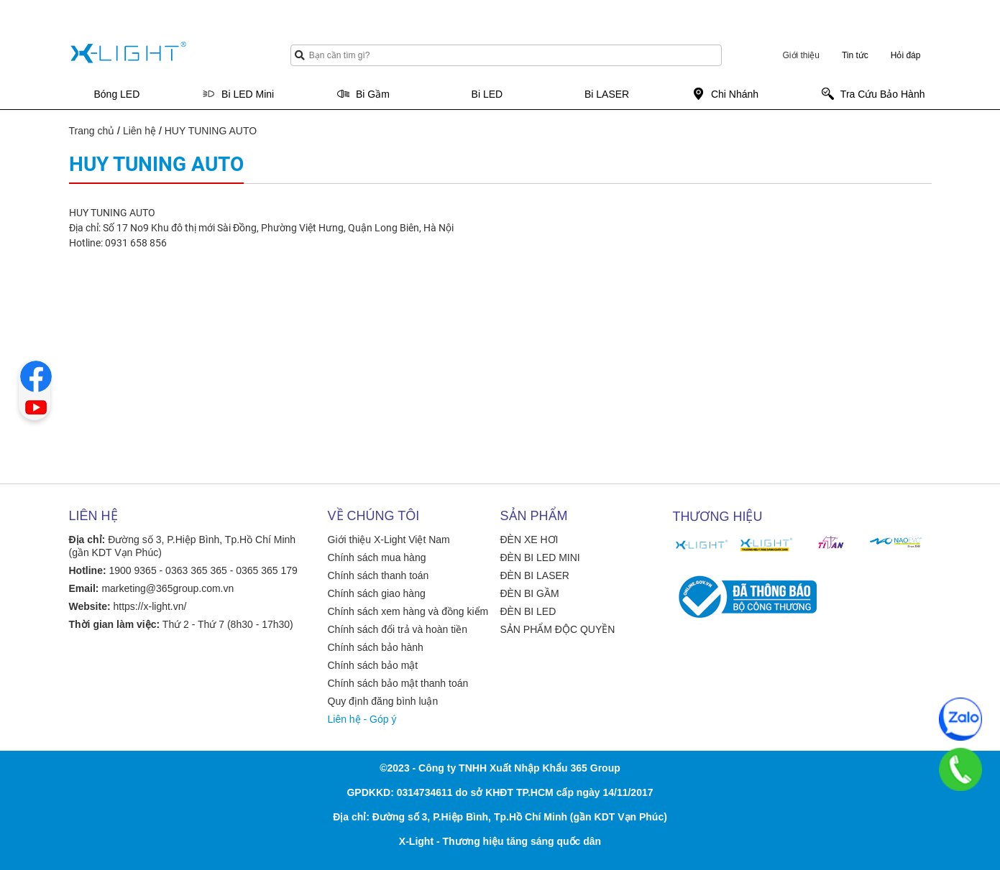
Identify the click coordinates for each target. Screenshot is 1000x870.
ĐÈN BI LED (528, 611)
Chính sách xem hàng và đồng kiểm (408, 611)
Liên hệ (139, 130)
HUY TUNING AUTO (211, 130)
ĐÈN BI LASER (534, 575)
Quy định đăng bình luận (383, 701)
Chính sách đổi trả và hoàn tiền (397, 629)
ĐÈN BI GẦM (529, 593)
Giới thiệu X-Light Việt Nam (389, 539)
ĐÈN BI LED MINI (540, 557)
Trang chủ (92, 130)
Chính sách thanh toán (378, 575)
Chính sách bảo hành (375, 647)
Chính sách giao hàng (377, 593)
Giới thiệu (801, 55)
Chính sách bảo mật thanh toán (398, 683)
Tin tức (855, 55)
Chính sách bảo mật (373, 665)
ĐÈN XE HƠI (529, 539)
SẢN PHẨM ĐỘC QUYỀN (557, 629)
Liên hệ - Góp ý (362, 719)
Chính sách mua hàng (377, 557)
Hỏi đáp (906, 55)
